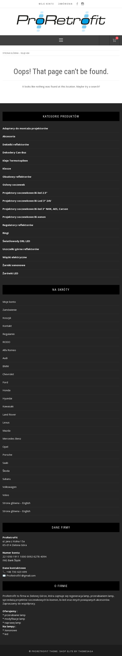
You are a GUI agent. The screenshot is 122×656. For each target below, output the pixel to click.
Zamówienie (10, 309)
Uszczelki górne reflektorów (21, 249)
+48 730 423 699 (16, 571)
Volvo (6, 495)
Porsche (7, 454)
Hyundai (7, 398)
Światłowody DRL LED (16, 241)
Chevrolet (8, 374)
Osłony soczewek (14, 184)
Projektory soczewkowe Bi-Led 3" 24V (27, 200)
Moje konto (46, 4)
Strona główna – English (16, 503)
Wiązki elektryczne (15, 257)
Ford (5, 382)
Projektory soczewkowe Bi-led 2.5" (25, 192)
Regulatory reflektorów (18, 225)
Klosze (7, 168)
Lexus (6, 422)
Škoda (6, 470)
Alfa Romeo (9, 350)
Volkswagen (10, 487)
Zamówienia (65, 4)
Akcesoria (9, 136)
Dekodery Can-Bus (14, 152)
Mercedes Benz (12, 438)
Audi (5, 358)
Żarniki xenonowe (14, 265)
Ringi (6, 233)
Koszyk (7, 318)
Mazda (6, 430)
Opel (5, 446)
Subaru (7, 479)
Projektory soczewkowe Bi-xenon (24, 216)
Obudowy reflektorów (17, 176)
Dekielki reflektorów (16, 144)
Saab (5, 462)
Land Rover (9, 414)
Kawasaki (8, 406)
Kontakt (7, 325)
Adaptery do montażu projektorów (25, 128)
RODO (6, 342)
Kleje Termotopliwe (15, 160)
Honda (6, 390)
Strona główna (10, 53)
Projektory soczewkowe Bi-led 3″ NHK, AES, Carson (35, 209)
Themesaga (85, 651)
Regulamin (9, 334)
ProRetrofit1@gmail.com (21, 575)
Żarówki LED (10, 273)
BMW (6, 366)
